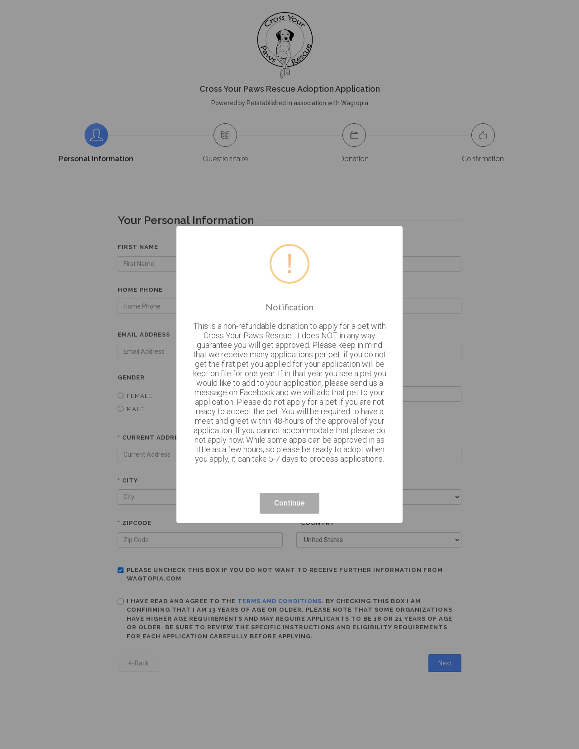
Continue (289, 502)
